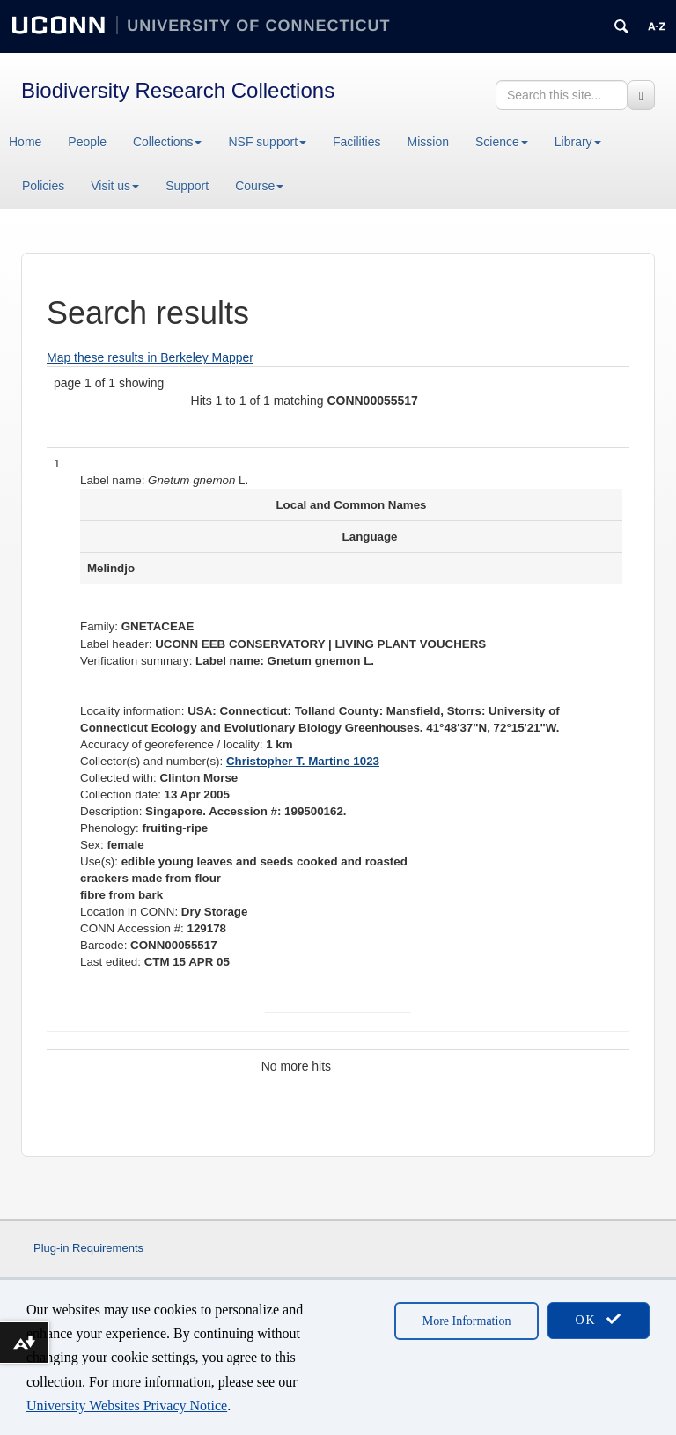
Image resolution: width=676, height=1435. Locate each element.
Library (578, 142)
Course (259, 186)
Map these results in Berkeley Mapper (150, 357)
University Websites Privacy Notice (126, 1405)
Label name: (112, 480)
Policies (43, 186)
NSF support (267, 142)
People (87, 142)
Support (187, 186)
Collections (167, 142)
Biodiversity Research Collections (177, 90)
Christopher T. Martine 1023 (302, 761)
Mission (428, 142)
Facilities (356, 142)
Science (501, 142)
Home (25, 142)
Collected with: (118, 777)
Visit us (115, 186)
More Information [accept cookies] (466, 1321)
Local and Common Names (351, 504)
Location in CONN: (129, 911)
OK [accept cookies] (598, 1319)
